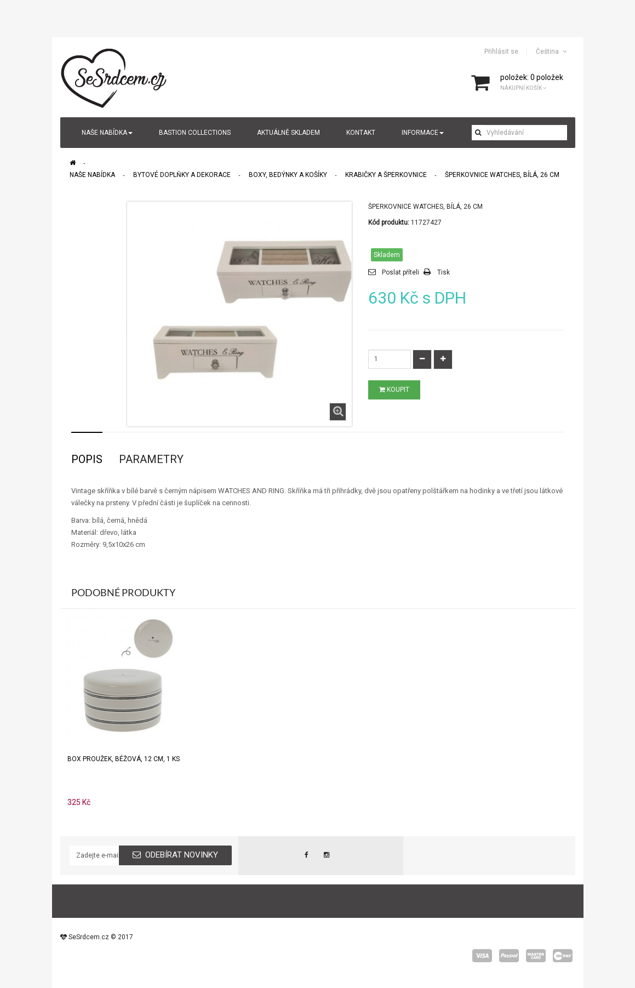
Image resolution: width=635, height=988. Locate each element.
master (536, 955)
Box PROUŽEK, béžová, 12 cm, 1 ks (123, 759)
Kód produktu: (388, 222)
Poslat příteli (400, 272)
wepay (563, 955)
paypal (509, 955)
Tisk (443, 272)
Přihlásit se (501, 51)
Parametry (151, 459)
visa (482, 955)
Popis (86, 459)
